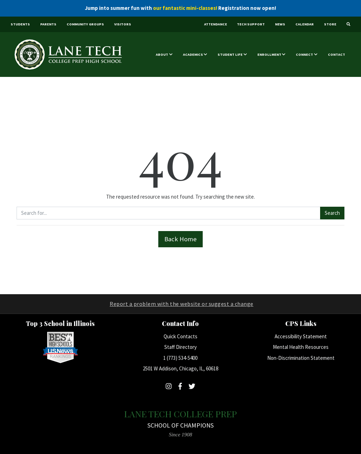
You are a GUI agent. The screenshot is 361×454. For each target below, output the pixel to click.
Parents (48, 24)
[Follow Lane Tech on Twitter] (192, 386)
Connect (304, 54)
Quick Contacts (180, 336)
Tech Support (251, 24)
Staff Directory (180, 347)
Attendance (215, 24)
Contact (336, 54)
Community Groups (85, 24)
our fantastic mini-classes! (185, 8)
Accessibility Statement (301, 336)
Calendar (304, 24)
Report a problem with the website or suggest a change (181, 303)
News (280, 24)
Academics (193, 54)
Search (332, 213)
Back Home (180, 239)
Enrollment (269, 54)
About (162, 54)
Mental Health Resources (301, 347)
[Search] (348, 24)
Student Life (230, 54)
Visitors (122, 24)
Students (20, 24)
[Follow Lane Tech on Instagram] (169, 386)
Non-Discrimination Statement (301, 358)
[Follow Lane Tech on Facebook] (180, 386)
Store (330, 24)
